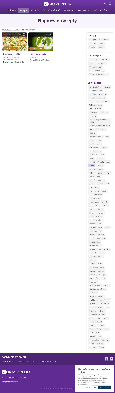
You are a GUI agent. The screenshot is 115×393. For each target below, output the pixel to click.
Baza (107, 101)
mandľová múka (95, 216)
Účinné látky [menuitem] (100, 10)
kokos (104, 191)
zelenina (105, 340)
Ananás (107, 87)
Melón (107, 227)
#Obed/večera (8, 57)
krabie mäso (94, 202)
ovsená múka (94, 242)
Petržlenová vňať (96, 256)
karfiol (101, 184)
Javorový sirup (104, 173)
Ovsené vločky (95, 249)
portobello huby (95, 264)
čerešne (92, 133)
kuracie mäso (94, 206)
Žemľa (101, 347)
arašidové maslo (95, 90)
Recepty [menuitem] (23, 10)
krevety (105, 202)
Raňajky (92, 40)
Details (87, 387)
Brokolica (93, 112)
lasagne (92, 209)
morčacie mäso (95, 231)
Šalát (91, 278)
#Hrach (11, 59)
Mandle (101, 213)
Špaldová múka (95, 300)
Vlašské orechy (102, 329)
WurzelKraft (94, 333)
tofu (91, 318)
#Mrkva (6, 59)
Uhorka (101, 325)
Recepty (17, 30)
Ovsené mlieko (95, 245)
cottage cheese (95, 144)
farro (102, 155)
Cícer (99, 140)
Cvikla (91, 151)
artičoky (92, 94)
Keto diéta (104, 60)
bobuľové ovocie (95, 105)
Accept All (105, 387)
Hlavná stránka (7, 30)
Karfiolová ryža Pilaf (12, 54)
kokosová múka (95, 195)
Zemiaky (92, 347)
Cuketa (103, 147)
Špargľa (107, 300)
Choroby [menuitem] (35, 10)
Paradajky (93, 253)
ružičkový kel (94, 275)
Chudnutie (93, 60)
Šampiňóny (100, 278)
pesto (102, 253)
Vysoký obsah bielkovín (98, 74)
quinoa (92, 271)
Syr (107, 307)
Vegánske (102, 63)
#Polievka (33, 57)
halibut (92, 162)
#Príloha (16, 57)
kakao (99, 176)
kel (107, 184)
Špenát (92, 304)
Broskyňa (103, 112)
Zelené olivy (94, 340)
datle (99, 151)
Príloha (92, 47)
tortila (97, 318)
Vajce (91, 329)
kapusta (92, 184)
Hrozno (100, 166)
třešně (91, 322)
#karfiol (17, 59)
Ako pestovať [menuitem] (83, 10)
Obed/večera (103, 40)
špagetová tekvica (96, 296)
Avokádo (102, 94)
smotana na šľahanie (97, 289)
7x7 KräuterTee (95, 87)
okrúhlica (101, 238)
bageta (92, 98)
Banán (92, 101)
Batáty (99, 101)
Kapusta (101, 180)
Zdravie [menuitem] (11, 10)
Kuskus (105, 206)
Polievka (92, 43)
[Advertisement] (41, 82)
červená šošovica (96, 137)
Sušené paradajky (96, 307)
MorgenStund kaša (96, 235)
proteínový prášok (96, 267)
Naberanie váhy (95, 67)
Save (95, 387)
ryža (104, 275)
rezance (101, 271)
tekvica (101, 311)
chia (107, 137)
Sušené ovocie (103, 304)
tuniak (99, 322)
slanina (106, 285)
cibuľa (91, 140)
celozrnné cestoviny (97, 129)
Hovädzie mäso (104, 162)
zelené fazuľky (95, 336)
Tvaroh (92, 325)
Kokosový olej (94, 198)
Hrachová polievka (38, 54)
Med (99, 224)
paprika (107, 249)
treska (105, 318)
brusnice (92, 116)
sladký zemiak (95, 285)
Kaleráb (92, 180)
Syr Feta (92, 311)
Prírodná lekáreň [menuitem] (51, 10)
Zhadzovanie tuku (10, 49)
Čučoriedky (93, 147)
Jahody (92, 173)
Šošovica (92, 293)
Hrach (91, 166)
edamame (93, 155)
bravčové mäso (95, 109)
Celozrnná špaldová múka (99, 126)
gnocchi (100, 158)
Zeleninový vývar (96, 344)
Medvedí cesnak (95, 227)
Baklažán (101, 98)
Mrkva (91, 238)
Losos (100, 209)
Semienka (93, 282)
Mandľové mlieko (96, 220)
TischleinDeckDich (96, 314)
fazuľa (91, 158)
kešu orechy (94, 187)
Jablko (92, 169)
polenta (92, 260)
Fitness (92, 63)
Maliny (92, 213)
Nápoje (100, 47)
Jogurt (91, 176)
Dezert (101, 43)
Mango (92, 224)
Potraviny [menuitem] (68, 10)
